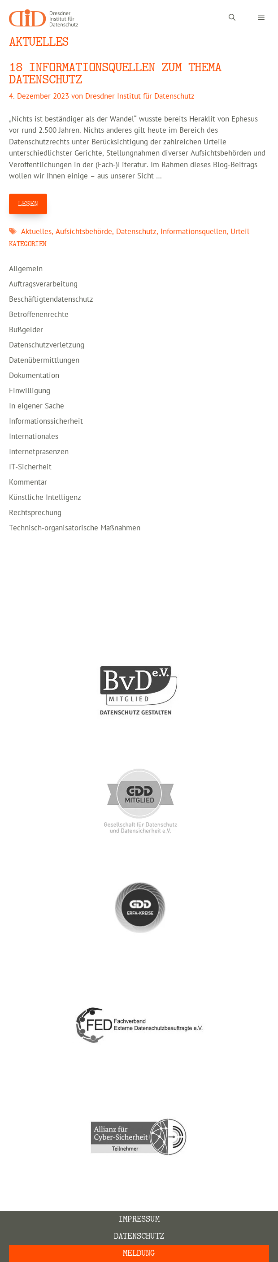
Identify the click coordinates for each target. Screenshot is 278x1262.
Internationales (33, 436)
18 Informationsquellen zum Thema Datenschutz (115, 74)
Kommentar (28, 482)
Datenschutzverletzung (46, 345)
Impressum (139, 1219)
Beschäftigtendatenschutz (51, 299)
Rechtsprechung (35, 512)
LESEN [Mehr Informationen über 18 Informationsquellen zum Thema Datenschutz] (28, 203)
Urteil (239, 231)
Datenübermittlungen (44, 360)
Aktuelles (36, 231)
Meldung (139, 1253)
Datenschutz (136, 231)
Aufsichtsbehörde (84, 231)
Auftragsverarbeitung (43, 284)
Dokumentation (34, 375)
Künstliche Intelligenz (45, 497)
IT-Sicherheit (30, 467)
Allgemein (26, 269)
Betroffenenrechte (39, 314)
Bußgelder (26, 329)
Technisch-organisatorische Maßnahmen (74, 528)
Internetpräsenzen (39, 451)
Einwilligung (29, 390)
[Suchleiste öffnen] (232, 17)
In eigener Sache (36, 406)
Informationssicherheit (46, 421)
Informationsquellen (193, 231)
